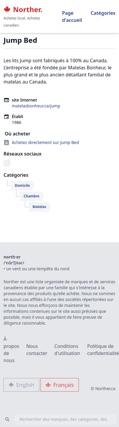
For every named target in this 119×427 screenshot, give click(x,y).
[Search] (7, 419)
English (21, 384)
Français (59, 384)
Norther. (23, 9)
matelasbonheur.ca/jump (36, 106)
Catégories (103, 13)
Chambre (31, 196)
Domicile (22, 185)
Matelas (39, 206)
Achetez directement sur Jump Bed (45, 142)
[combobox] (59, 419)
